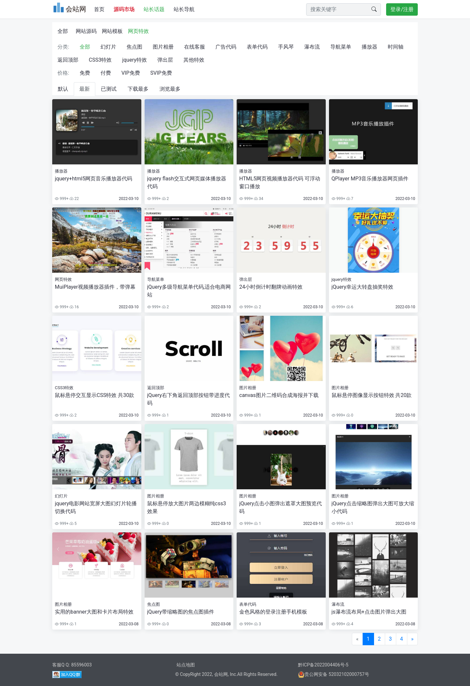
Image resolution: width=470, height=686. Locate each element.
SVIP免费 (161, 73)
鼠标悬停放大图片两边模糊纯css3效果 (186, 507)
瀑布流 (312, 47)
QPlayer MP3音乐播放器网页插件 (370, 178)
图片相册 (163, 47)
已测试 (109, 89)
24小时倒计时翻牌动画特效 (271, 287)
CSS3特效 (100, 60)
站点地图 (186, 664)
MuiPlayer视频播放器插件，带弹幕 (95, 287)
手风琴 (286, 47)
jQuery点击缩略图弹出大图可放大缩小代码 (373, 507)
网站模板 (112, 31)
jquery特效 (134, 60)
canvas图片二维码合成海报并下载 (279, 395)
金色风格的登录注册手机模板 (273, 612)
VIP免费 (130, 73)
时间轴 (395, 47)
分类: (63, 47)
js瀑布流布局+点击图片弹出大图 (369, 612)
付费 (106, 73)
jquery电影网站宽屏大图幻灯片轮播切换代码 (96, 507)
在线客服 (194, 47)
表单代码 (257, 47)
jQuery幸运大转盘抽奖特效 (362, 287)
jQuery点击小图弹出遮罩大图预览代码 (280, 507)
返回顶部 (67, 60)
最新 (84, 89)
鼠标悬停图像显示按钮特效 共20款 (372, 395)
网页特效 (138, 31)
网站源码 (86, 31)
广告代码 (225, 47)
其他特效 (193, 60)
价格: (63, 73)
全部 (62, 31)
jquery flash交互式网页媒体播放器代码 (186, 182)
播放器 (369, 47)
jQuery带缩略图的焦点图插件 (180, 612)
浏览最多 (170, 89)
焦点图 (134, 47)
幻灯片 (108, 47)
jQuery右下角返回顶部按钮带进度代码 (188, 399)
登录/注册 (402, 9)
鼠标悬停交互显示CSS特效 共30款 (94, 395)
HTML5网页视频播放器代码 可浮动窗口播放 (279, 182)
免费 (85, 73)
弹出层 (165, 60)
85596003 (81, 664)
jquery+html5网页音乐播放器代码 (93, 178)
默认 (63, 89)
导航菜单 (340, 47)
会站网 (221, 674)
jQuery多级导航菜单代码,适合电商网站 (189, 291)
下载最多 (138, 89)
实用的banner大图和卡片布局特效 (94, 612)
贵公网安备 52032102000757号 (333, 674)
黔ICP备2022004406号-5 (323, 664)
